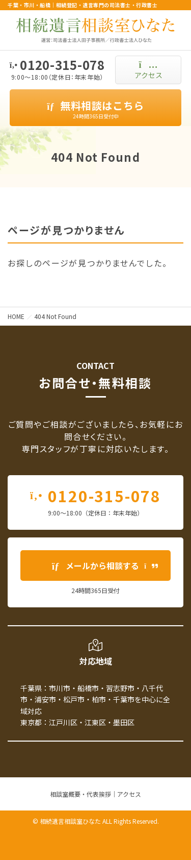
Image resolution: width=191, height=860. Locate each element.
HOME (16, 316)
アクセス (129, 794)
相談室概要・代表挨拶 (80, 794)
